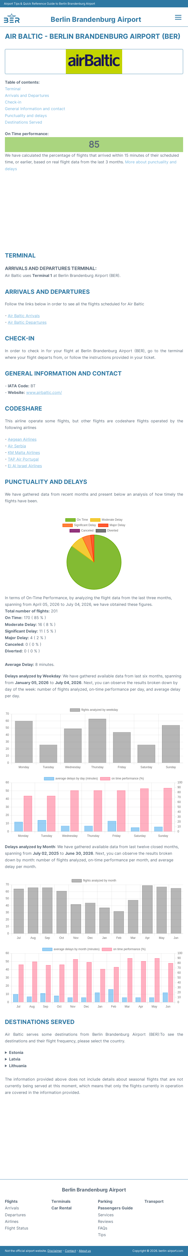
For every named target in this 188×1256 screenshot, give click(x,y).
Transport (154, 1201)
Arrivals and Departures (27, 95)
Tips (102, 1234)
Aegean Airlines (22, 439)
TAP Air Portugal (23, 459)
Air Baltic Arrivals (24, 315)
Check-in (13, 102)
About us (85, 1251)
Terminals (60, 1201)
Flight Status (16, 1228)
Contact (70, 1251)
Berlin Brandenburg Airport (96, 19)
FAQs (102, 1228)
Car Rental (61, 1207)
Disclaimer (54, 1251)
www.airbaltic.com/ (44, 392)
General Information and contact (35, 108)
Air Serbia (17, 445)
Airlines (11, 1221)
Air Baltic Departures (27, 322)
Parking (105, 1201)
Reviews (105, 1221)
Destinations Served (23, 122)
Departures (15, 1214)
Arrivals (12, 1207)
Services (106, 1214)
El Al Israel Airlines (25, 465)
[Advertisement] (94, 211)
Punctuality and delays (26, 115)
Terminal (13, 88)
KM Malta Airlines (24, 452)
